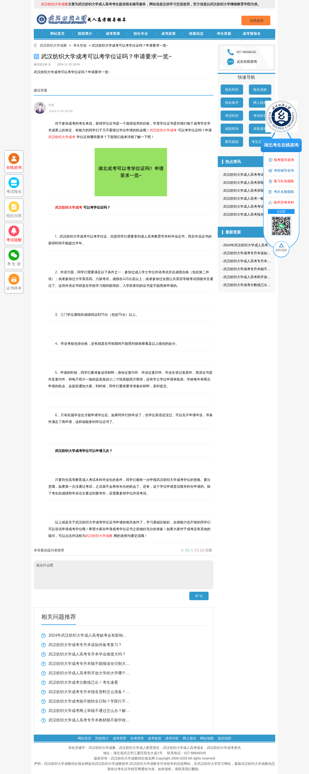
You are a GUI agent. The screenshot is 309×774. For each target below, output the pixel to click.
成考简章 (113, 33)
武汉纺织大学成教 (53, 45)
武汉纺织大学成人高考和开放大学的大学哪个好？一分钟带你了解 (89, 673)
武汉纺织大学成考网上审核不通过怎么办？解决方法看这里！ (89, 711)
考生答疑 (224, 33)
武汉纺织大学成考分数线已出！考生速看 (83, 682)
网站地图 (207, 738)
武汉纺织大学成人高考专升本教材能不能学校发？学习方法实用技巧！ (89, 720)
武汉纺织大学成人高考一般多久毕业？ (252, 198)
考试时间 (232, 116)
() (185, 550)
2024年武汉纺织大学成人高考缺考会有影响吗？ (89, 635)
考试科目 (260, 116)
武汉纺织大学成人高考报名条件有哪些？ (253, 214)
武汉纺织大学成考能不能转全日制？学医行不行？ (89, 701)
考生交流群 (260, 142)
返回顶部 (224, 738)
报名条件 (232, 103)
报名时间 (232, 89)
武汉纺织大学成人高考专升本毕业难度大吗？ (87, 654)
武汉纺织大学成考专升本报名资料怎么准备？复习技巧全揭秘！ (89, 692)
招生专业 (140, 33)
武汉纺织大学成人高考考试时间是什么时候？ (257, 206)
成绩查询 (232, 129)
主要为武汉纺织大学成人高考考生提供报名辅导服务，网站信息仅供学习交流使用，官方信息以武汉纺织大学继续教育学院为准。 (151, 4)
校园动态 (196, 33)
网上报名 (260, 103)
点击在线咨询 (247, 61)
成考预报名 (252, 33)
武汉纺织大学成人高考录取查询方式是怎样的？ (258, 182)
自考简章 (137, 738)
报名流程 (260, 89)
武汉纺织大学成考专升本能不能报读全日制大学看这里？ (89, 663)
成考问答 (172, 738)
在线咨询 (256, 20)
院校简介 (85, 33)
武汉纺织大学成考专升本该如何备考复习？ (85, 645)
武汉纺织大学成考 (163, 130)
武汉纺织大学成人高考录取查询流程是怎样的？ (258, 190)
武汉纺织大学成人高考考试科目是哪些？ (253, 174)
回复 (206, 550)
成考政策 (168, 33)
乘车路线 (232, 142)
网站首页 (57, 33)
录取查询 (260, 129)
